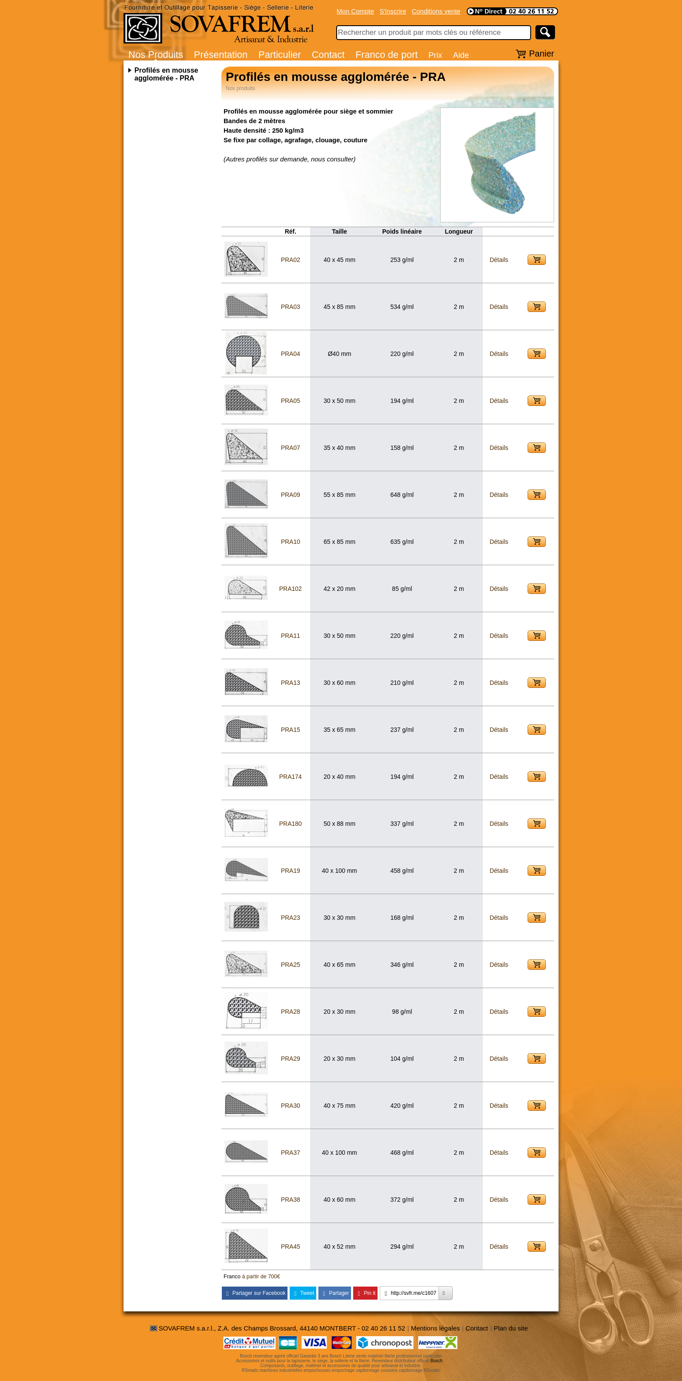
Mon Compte (355, 11)
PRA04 (290, 353)
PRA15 (290, 729)
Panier (541, 53)
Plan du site (511, 1328)
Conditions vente (436, 11)
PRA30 (290, 1105)
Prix (435, 55)
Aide (461, 55)
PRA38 (290, 1199)
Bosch (437, 1360)
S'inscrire (393, 11)
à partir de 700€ (261, 1277)
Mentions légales (435, 1328)
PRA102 (290, 588)
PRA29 (290, 1058)
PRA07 (290, 447)
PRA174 (290, 776)
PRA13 (290, 682)
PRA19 (290, 870)
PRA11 (290, 635)
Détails (499, 259)
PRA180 (290, 823)
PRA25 (290, 964)
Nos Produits (155, 54)
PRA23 (290, 917)
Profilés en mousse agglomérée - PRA (166, 74)
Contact (328, 54)
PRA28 (290, 1011)
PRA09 (290, 494)
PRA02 (290, 259)
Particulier (279, 54)
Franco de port (386, 54)
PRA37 (290, 1152)
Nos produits (240, 88)
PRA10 (290, 541)
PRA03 (290, 306)
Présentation (221, 54)
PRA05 (290, 400)
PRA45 (290, 1246)
